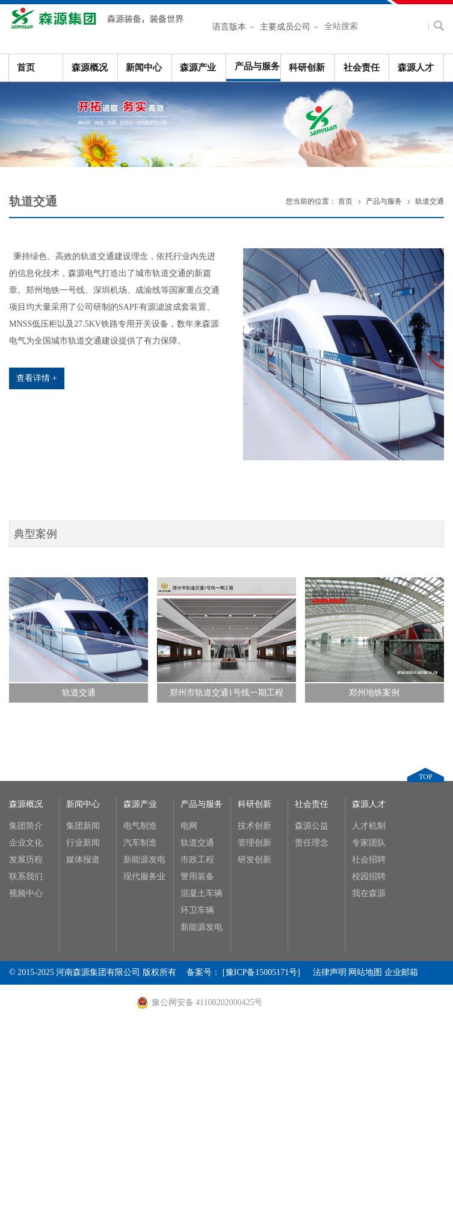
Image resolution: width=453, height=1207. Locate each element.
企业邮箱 (401, 972)
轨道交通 (429, 201)
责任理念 (311, 842)
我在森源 (369, 893)
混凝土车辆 (201, 893)
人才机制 (369, 825)
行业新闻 (83, 842)
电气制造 (140, 825)
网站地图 (365, 972)
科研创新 (307, 67)
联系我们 (26, 876)
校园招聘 (369, 876)
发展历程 (26, 859)
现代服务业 (144, 876)
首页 (26, 67)
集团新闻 (83, 825)
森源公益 (311, 825)
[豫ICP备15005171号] (268, 972)
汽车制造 (140, 842)
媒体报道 (83, 859)
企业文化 (26, 842)
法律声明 (330, 972)
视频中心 (26, 893)
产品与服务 (257, 66)
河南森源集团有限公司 (99, 23)
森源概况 (90, 67)
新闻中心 (144, 67)
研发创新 (254, 859)
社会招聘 (369, 859)
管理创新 (254, 842)
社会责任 (362, 67)
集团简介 (26, 825)
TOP (425, 777)
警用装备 (197, 876)
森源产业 (198, 67)
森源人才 (416, 67)
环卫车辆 (197, 910)
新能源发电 (144, 859)
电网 (188, 825)
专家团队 (369, 842)
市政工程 (197, 859)
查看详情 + (36, 378)
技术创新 (254, 825)
